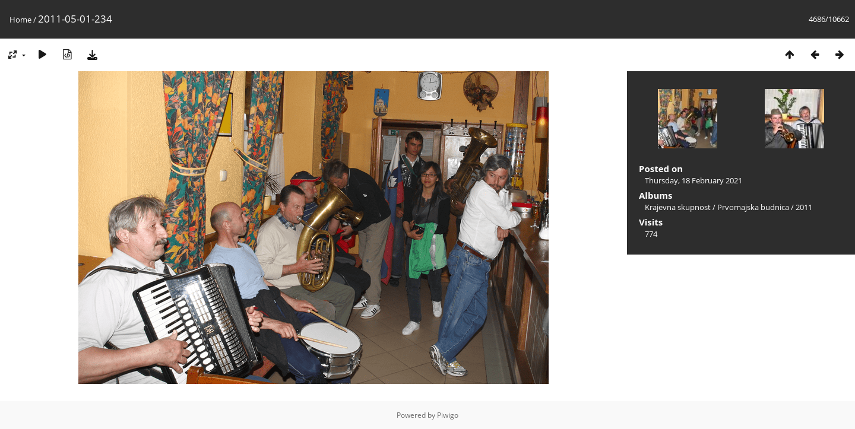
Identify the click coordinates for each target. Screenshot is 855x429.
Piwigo (447, 415)
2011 (804, 207)
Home (20, 19)
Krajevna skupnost (678, 207)
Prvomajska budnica (753, 207)
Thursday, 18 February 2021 (693, 180)
